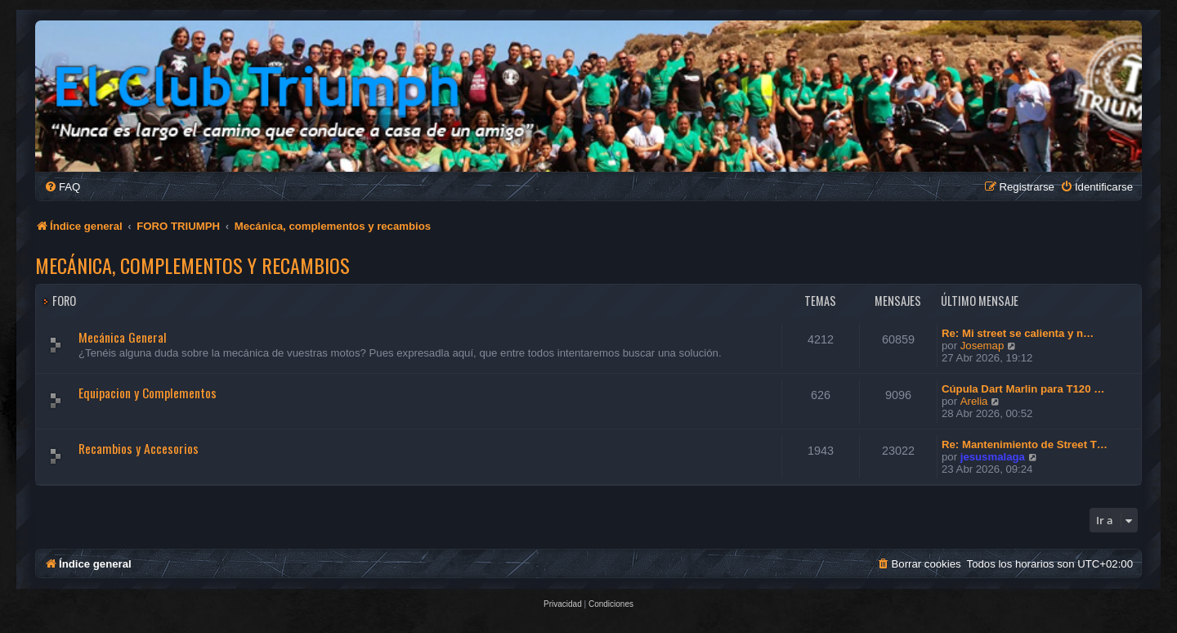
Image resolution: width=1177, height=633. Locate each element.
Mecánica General (122, 337)
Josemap (982, 345)
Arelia (974, 401)
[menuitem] (62, 187)
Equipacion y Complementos (147, 392)
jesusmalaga (992, 457)
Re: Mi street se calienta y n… (1018, 333)
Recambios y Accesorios (138, 448)
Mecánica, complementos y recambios (192, 265)
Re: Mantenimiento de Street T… (1025, 444)
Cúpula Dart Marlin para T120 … (1023, 389)
